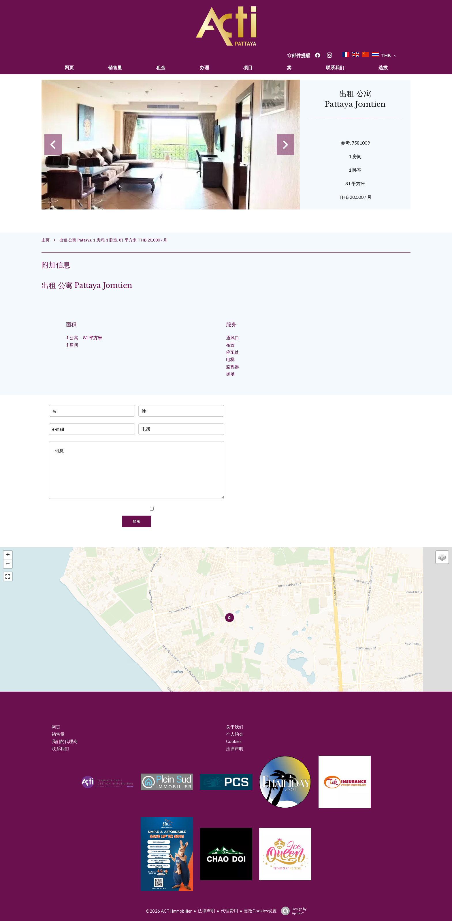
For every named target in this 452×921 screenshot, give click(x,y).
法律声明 (206, 910)
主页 (46, 239)
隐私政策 (212, 509)
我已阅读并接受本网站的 (189, 509)
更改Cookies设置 (260, 910)
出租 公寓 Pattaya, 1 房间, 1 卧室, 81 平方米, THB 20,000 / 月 (113, 239)
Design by (292, 911)
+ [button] (8, 555)
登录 (137, 521)
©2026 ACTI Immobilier (169, 910)
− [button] (8, 563)
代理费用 (229, 910)
